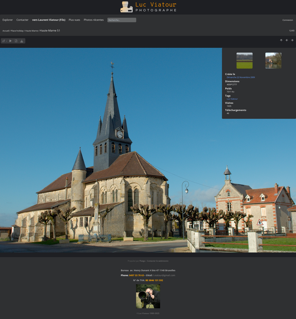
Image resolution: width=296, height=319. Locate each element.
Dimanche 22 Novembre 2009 (241, 77)
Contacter (23, 20)
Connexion (288, 20)
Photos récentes (94, 20)
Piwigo (142, 261)
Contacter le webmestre (157, 261)
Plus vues (74, 20)
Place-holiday (17, 30)
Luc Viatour (232, 98)
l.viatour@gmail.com (164, 275)
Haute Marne (31, 30)
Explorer (8, 20)
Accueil (6, 30)
